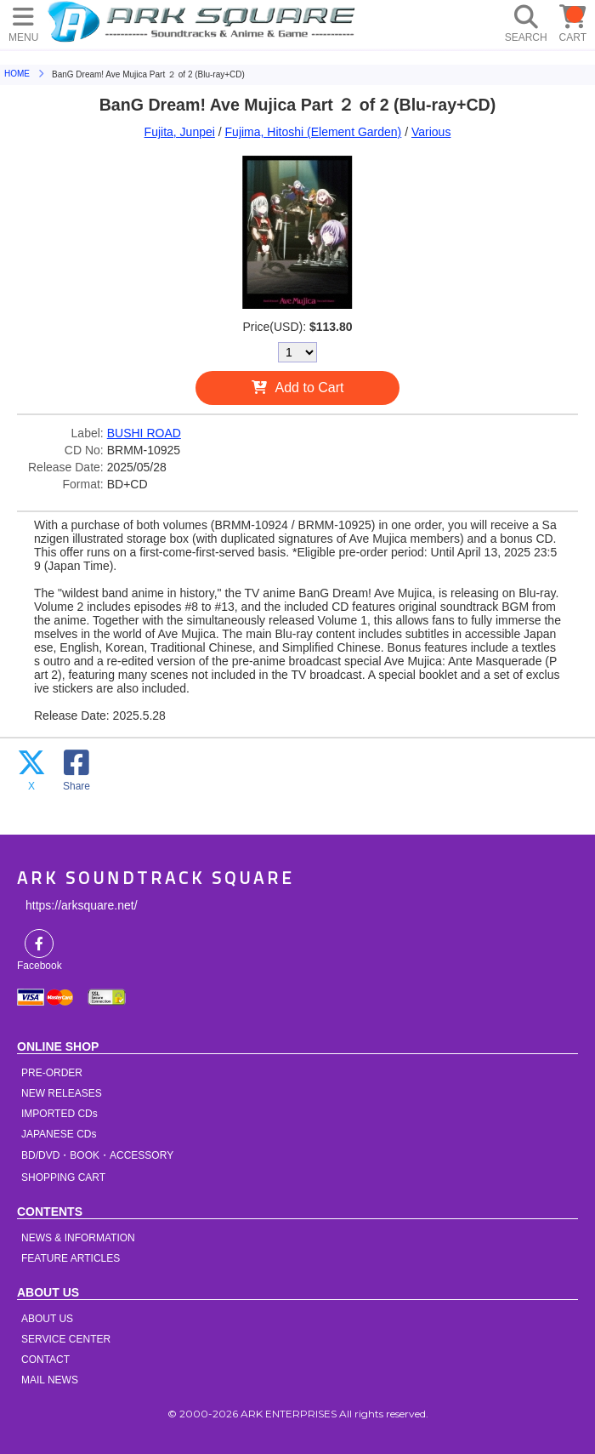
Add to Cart (309, 387)
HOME (204, 21)
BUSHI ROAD (144, 433)
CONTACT (45, 1360)
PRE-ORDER (51, 1073)
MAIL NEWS (49, 1380)
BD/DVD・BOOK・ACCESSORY (97, 1155)
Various (430, 132)
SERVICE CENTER (65, 1339)
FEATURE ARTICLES (70, 1258)
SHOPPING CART (63, 1177)
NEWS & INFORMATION (78, 1238)
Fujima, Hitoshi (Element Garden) (313, 132)
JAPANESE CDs (58, 1134)
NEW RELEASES (61, 1093)
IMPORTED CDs (59, 1114)
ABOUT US (47, 1319)
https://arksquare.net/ (82, 905)
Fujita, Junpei (179, 132)
